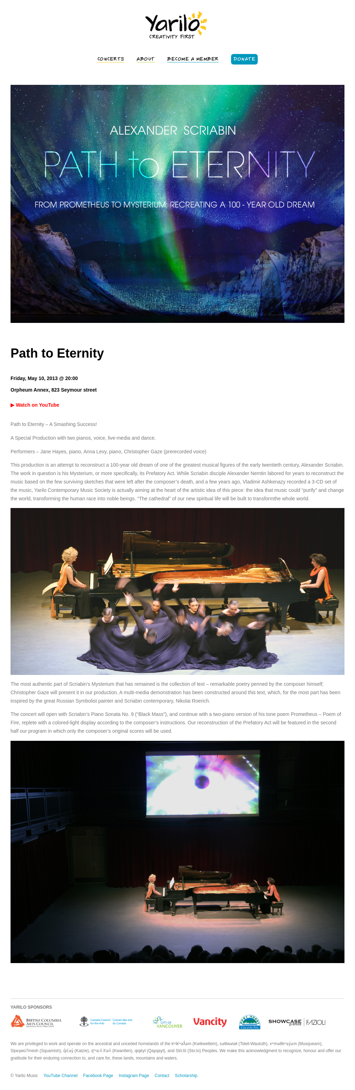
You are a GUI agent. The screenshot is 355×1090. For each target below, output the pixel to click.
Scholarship (186, 1075)
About (146, 59)
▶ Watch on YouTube (35, 405)
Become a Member (193, 59)
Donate (244, 59)
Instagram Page (134, 1075)
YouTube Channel (61, 1075)
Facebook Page (98, 1075)
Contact (162, 1075)
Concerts (110, 59)
